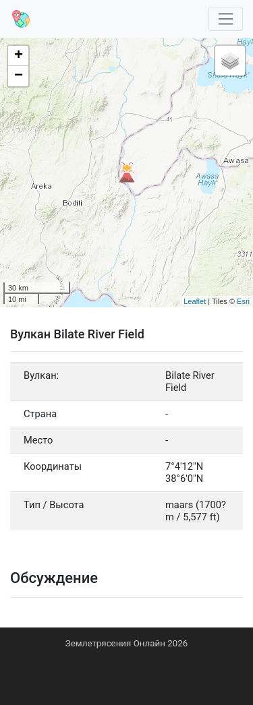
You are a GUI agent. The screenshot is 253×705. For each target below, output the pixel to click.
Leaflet (195, 301)
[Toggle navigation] (226, 19)
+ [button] (18, 56)
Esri (243, 301)
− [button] (18, 76)
